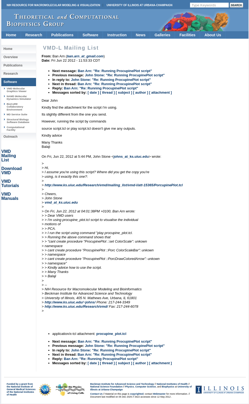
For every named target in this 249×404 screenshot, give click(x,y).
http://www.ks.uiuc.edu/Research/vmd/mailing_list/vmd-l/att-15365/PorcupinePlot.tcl (114, 185)
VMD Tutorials (10, 183)
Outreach (10, 136)
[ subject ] (124, 92)
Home (11, 35)
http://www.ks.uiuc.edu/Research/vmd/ (76, 306)
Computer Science (145, 386)
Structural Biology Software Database (18, 121)
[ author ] (140, 92)
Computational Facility (16, 128)
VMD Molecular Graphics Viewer (16, 90)
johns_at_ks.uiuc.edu (131, 157)
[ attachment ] (160, 92)
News (141, 35)
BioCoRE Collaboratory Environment (15, 106)
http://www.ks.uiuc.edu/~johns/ (70, 302)
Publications (62, 35)
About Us (212, 35)
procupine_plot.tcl (111, 334)
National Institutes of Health (172, 384)
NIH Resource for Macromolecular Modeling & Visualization (53, 5)
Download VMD (11, 170)
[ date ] (93, 92)
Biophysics (168, 386)
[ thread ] (107, 92)
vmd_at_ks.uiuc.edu (61, 202)
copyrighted (136, 394)
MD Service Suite (17, 114)
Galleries (162, 35)
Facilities (187, 35)
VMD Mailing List (8, 155)
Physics (129, 386)
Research (33, 35)
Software (90, 35)
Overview (10, 57)
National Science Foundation (106, 386)
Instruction (117, 35)
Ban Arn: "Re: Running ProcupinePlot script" (115, 71)
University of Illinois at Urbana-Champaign (139, 5)
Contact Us (96, 394)
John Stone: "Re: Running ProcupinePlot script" (125, 75)
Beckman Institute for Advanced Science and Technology (122, 384)
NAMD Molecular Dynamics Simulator (19, 97)
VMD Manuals (9, 196)
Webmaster (159, 394)
